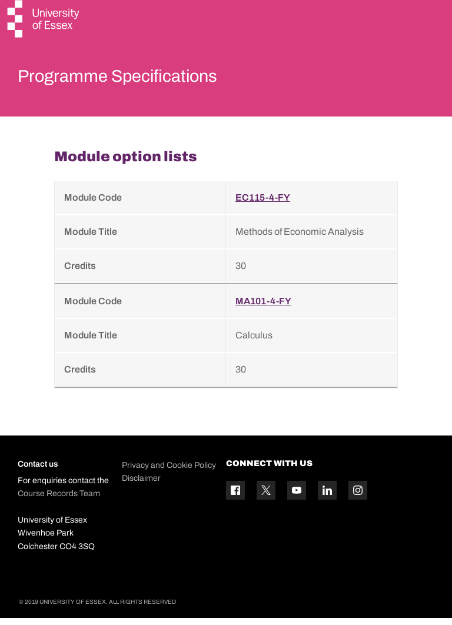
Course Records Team (59, 500)
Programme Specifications (143, 79)
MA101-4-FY (263, 309)
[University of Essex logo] (44, 20)
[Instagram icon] (357, 497)
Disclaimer (141, 485)
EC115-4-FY (262, 205)
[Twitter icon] (266, 497)
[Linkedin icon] (327, 497)
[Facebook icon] (235, 497)
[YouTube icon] (296, 497)
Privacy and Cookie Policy (169, 472)
